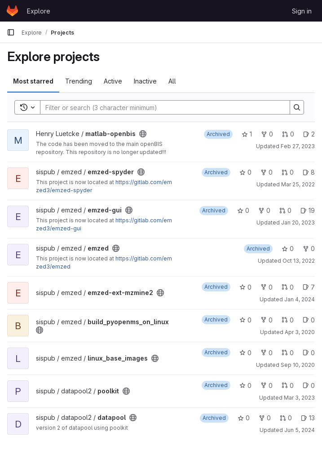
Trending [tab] (78, 81)
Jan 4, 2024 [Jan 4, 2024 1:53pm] (299, 299)
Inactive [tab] (145, 81)
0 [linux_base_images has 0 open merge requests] (288, 353)
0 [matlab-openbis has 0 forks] (267, 134)
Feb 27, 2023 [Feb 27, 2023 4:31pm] (298, 146)
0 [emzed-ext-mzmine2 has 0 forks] (266, 287)
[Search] (160, 107)
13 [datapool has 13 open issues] (308, 418)
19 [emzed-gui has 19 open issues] (307, 210)
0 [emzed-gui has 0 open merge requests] (285, 210)
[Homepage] (12, 11)
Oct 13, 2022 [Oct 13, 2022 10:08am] (298, 260)
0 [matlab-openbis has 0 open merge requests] (288, 134)
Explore (38, 11)
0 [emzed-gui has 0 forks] (264, 210)
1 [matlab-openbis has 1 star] (247, 134)
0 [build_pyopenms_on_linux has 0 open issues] (309, 320)
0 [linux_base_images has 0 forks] (266, 353)
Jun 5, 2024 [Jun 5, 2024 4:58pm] (299, 430)
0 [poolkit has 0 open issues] (309, 385)
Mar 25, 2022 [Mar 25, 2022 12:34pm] (298, 184)
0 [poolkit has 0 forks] (266, 385)
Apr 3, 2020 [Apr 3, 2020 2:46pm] (300, 332)
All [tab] (172, 81)
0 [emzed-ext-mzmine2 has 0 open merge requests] (288, 287)
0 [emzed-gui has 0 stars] (243, 210)
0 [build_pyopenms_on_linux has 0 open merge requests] (288, 320)
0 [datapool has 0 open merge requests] (286, 418)
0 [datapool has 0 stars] (244, 418)
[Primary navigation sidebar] (11, 32)
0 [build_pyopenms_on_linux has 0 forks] (266, 320)
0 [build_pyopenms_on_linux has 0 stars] (245, 320)
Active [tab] (113, 81)
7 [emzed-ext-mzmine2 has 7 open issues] (309, 287)
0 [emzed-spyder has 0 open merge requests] (288, 172)
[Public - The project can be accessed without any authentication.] (142, 133)
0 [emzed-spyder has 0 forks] (266, 172)
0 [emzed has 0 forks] (309, 248)
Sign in (302, 11)
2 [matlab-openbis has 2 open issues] (309, 134)
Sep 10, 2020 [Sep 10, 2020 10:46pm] (298, 364)
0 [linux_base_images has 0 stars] (245, 353)
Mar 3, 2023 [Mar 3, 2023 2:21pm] (299, 397)
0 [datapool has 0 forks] (265, 418)
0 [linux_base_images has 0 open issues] (309, 353)
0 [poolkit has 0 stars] (245, 385)
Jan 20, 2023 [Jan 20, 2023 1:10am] (298, 222)
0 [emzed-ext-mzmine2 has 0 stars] (245, 287)
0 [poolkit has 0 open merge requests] (288, 385)
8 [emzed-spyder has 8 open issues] (309, 172)
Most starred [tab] (33, 81)
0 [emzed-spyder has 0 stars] (245, 172)
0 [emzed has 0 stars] (288, 248)
